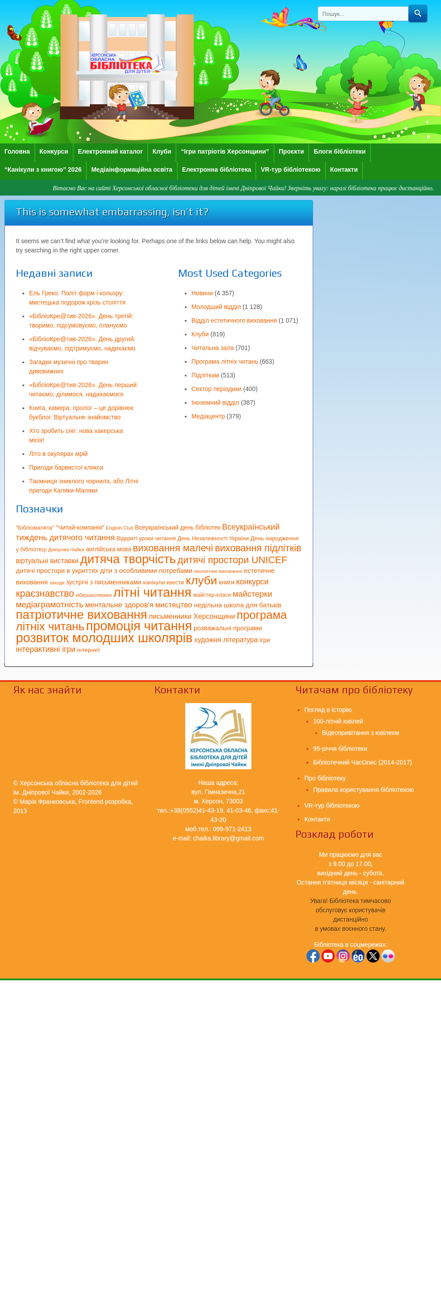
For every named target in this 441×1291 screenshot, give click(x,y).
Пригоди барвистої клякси (66, 467)
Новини (202, 293)
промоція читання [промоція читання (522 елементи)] (139, 626)
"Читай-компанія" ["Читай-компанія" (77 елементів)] (80, 527)
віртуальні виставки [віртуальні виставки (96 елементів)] (47, 561)
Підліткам (205, 375)
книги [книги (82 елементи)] (227, 582)
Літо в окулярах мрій (58, 453)
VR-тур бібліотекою (290, 169)
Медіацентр (208, 416)
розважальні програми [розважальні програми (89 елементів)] (228, 628)
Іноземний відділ (215, 402)
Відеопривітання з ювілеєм (360, 732)
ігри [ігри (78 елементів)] (265, 640)
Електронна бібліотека (216, 169)
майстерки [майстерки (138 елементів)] (252, 593)
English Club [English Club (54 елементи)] (119, 528)
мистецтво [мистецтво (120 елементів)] (173, 604)
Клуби (162, 151)
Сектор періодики (216, 388)
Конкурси (54, 151)
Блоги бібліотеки (340, 151)
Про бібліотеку (325, 778)
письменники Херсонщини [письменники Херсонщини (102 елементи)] (192, 616)
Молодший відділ (216, 306)
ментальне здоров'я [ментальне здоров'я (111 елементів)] (119, 605)
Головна (17, 151)
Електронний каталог (110, 151)
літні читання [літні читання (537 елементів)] (152, 592)
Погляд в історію (327, 709)
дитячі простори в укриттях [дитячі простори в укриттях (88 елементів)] (57, 570)
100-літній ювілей (338, 721)
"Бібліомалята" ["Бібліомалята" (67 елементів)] (35, 528)
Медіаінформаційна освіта (131, 169)
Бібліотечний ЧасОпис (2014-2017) (362, 762)
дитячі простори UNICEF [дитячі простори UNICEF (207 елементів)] (233, 559)
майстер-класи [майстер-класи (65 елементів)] (212, 595)
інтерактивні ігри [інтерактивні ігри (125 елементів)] (45, 649)
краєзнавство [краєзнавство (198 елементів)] (45, 593)
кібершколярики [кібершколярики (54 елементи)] (94, 595)
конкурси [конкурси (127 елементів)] (252, 581)
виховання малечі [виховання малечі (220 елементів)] (173, 547)
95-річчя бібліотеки (340, 748)
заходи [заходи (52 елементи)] (56, 582)
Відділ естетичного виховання (234, 320)
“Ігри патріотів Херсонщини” (225, 151)
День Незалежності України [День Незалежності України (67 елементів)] (213, 538)
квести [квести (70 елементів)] (175, 582)
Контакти (344, 169)
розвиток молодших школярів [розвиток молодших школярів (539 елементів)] (104, 637)
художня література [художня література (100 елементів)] (226, 640)
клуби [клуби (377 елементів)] (201, 580)
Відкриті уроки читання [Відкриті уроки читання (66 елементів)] (146, 538)
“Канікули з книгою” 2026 (43, 169)
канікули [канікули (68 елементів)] (154, 582)
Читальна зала (212, 347)
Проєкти (291, 151)
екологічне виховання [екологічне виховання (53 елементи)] (218, 571)
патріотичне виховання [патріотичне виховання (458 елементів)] (81, 614)
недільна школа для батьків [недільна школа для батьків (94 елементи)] (237, 605)
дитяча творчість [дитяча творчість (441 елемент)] (128, 559)
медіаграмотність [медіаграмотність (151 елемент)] (49, 604)
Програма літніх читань (224, 361)
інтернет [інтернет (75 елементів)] (89, 650)
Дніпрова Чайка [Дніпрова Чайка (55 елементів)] (66, 549)
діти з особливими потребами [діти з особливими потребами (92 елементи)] (146, 570)
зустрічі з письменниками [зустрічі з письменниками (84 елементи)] (103, 582)
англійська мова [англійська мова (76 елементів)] (108, 549)
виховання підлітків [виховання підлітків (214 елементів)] (258, 547)
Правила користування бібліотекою (363, 789)
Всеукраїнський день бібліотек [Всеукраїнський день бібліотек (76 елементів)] (177, 527)
